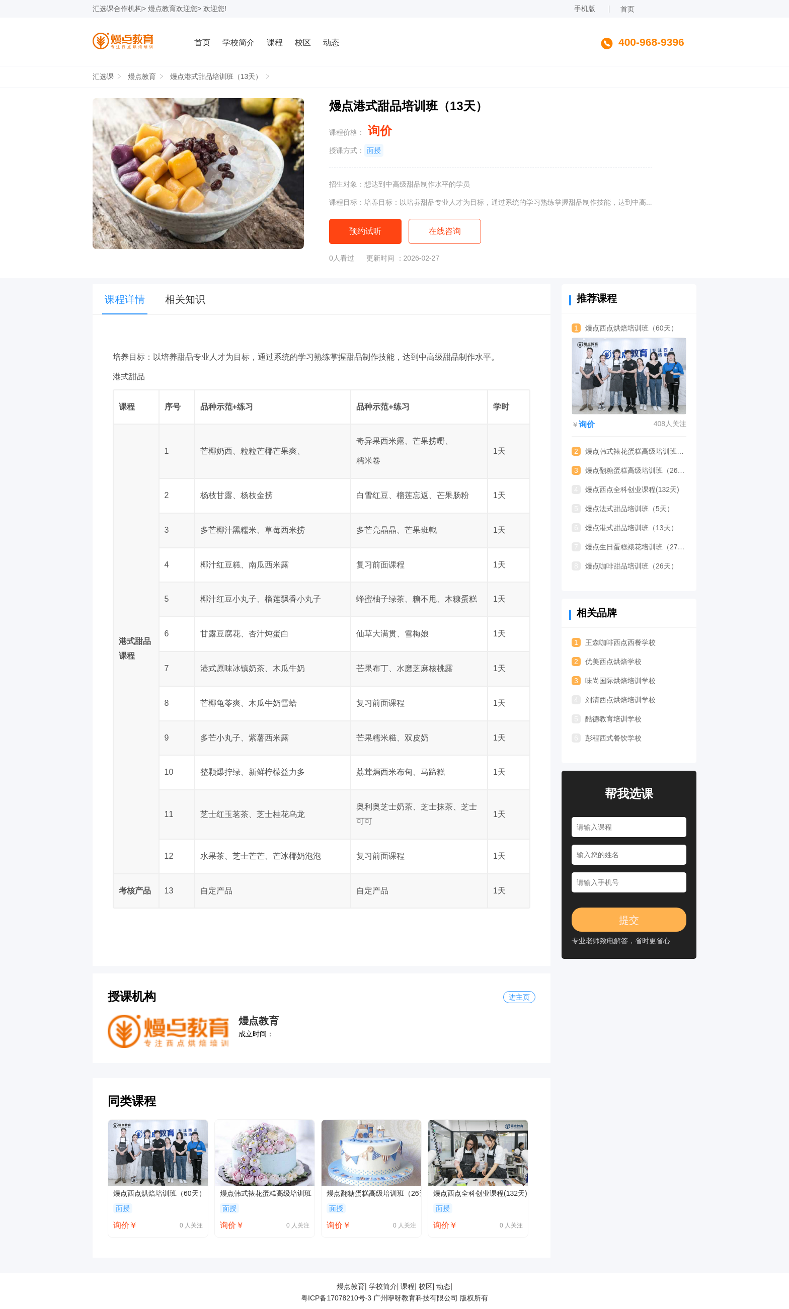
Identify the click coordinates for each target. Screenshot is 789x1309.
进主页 (519, 997)
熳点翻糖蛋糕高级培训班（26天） (374, 1193)
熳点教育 (162, 9)
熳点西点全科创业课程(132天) (480, 1193)
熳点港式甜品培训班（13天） (216, 76)
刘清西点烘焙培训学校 (614, 699)
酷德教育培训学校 (607, 718)
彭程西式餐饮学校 (607, 738)
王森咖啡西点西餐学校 (614, 642)
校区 (303, 42)
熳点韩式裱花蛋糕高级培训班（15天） (267, 1193)
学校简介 (238, 42)
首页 (627, 9)
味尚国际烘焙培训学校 (614, 680)
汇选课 (103, 9)
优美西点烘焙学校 (607, 661)
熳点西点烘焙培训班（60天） (159, 1193)
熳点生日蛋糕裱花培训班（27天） (629, 546)
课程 (275, 42)
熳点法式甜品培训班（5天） (623, 508)
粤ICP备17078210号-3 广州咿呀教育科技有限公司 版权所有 (394, 1298)
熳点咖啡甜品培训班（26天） (625, 565)
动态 (331, 42)
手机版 (584, 9)
